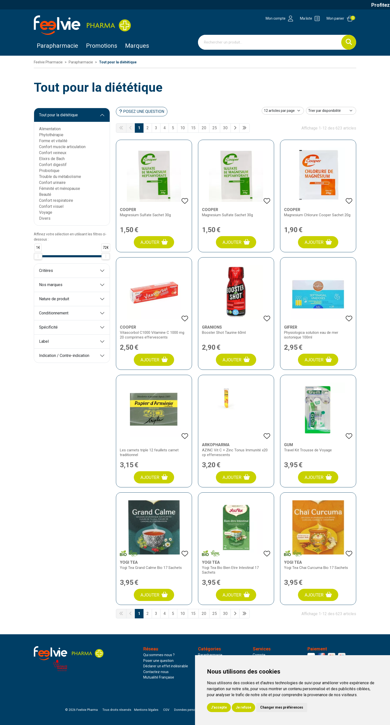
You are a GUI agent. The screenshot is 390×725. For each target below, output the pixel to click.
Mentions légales (146, 710)
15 (193, 128)
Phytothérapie (51, 134)
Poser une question (158, 661)
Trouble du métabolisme (60, 176)
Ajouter (154, 242)
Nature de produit (54, 299)
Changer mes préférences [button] (281, 707)
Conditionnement (53, 313)
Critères (46, 270)
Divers (44, 218)
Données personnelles (190, 710)
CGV (166, 710)
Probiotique (49, 170)
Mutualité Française (158, 677)
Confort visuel (51, 206)
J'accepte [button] (219, 707)
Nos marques (50, 284)
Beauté (45, 194)
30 (225, 128)
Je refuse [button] (243, 707)
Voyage (45, 212)
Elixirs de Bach (52, 158)
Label (44, 341)
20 (204, 128)
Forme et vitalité (53, 140)
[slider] (38, 256)
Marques (137, 45)
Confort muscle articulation (62, 146)
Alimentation (50, 129)
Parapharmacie (57, 45)
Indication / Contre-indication (64, 355)
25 (214, 128)
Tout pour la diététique (58, 115)
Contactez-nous (156, 672)
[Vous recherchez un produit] (269, 42)
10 (182, 128)
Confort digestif (53, 164)
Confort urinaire (52, 182)
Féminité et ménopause (59, 188)
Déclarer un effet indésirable (165, 666)
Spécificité (48, 327)
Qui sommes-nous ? (159, 655)
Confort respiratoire (56, 200)
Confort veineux (52, 152)
